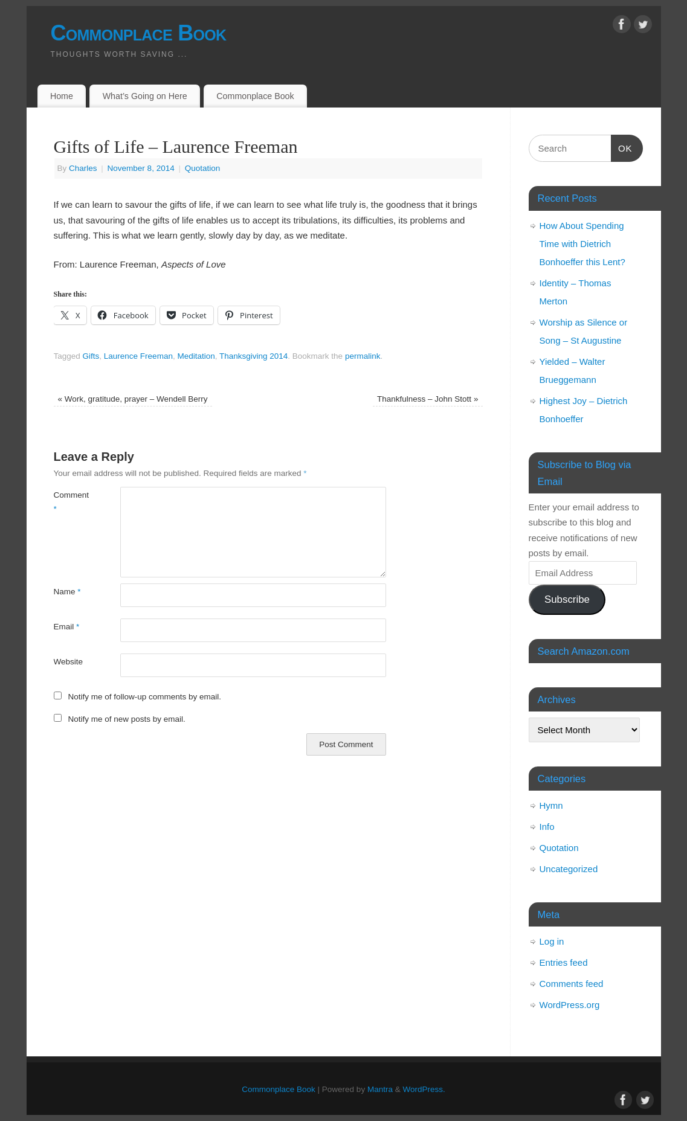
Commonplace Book (139, 33)
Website (68, 661)
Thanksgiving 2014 (253, 356)
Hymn (551, 805)
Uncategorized (569, 869)
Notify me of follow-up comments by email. (144, 696)
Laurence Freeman (138, 356)
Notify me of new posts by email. (126, 719)
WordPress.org (570, 1005)
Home (61, 96)
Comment (70, 501)
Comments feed (572, 983)
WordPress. (423, 1089)
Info (547, 826)
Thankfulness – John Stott (427, 398)
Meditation (195, 356)
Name (67, 591)
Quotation (203, 168)
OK (622, 146)
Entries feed (564, 962)
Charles (83, 168)
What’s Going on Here (145, 96)
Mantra (380, 1089)
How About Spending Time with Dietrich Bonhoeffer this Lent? (582, 243)
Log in (552, 941)
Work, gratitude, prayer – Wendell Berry (133, 398)
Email (67, 626)
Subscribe (567, 599)
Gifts (91, 356)
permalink (363, 356)
